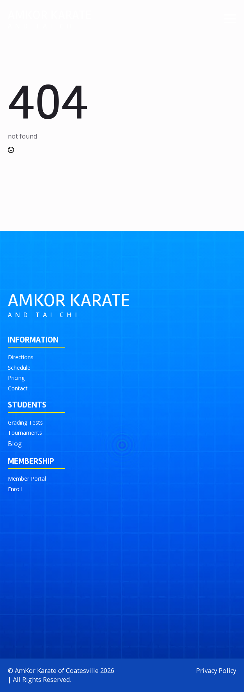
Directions (21, 357)
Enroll (15, 489)
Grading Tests (25, 422)
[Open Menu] (230, 18)
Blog (15, 443)
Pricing (16, 377)
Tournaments (25, 432)
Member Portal (27, 478)
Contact (18, 388)
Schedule (19, 367)
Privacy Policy (216, 670)
